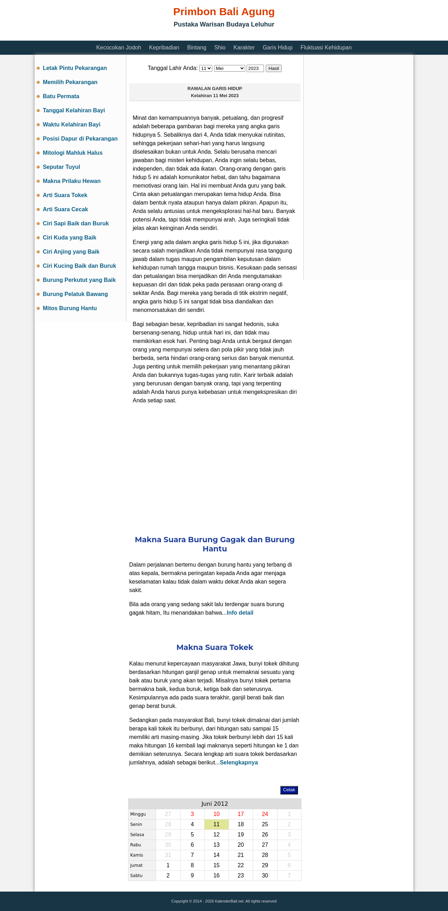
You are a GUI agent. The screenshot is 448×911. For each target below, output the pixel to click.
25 (265, 824)
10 (216, 814)
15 (216, 865)
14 (216, 855)
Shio (219, 48)
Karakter (244, 48)
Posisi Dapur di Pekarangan (80, 139)
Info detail (240, 613)
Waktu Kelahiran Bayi (71, 125)
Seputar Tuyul (61, 167)
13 (216, 845)
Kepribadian (164, 48)
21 (240, 855)
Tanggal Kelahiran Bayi (74, 110)
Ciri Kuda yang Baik (69, 238)
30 (265, 875)
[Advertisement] (163, 36)
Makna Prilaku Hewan (72, 181)
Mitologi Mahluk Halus (73, 153)
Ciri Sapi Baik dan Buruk (76, 223)
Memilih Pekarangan (70, 82)
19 (240, 835)
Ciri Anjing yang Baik (71, 252)
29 (265, 865)
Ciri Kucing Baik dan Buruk (79, 266)
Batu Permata (61, 96)
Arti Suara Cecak (65, 209)
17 (240, 814)
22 (240, 865)
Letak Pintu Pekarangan (75, 68)
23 (240, 875)
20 (240, 845)
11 (216, 824)
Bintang (196, 48)
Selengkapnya (239, 762)
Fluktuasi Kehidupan (326, 48)
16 (216, 875)
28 (265, 855)
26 (265, 835)
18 (240, 824)
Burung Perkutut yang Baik (79, 280)
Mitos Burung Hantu (70, 308)
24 (265, 814)
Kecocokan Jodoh (118, 48)
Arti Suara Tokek (65, 195)
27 (265, 845)
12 (216, 835)
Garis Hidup (277, 48)
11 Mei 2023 (226, 95)
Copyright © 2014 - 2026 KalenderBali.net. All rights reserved (223, 901)
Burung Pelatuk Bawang (75, 294)
